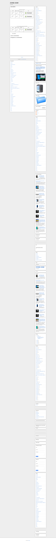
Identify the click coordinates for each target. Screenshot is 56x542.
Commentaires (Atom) (23, 59)
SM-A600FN (12, 101)
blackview (12, 69)
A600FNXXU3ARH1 (13, 64)
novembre (38, 336)
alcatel (11, 65)
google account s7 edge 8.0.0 (39, 34)
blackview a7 (12, 70)
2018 (37, 342)
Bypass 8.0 (12, 71)
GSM (37, 111)
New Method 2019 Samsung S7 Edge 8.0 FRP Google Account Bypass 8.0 (42, 206)
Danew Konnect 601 (13, 76)
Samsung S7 (12, 97)
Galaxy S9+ (37, 33)
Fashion (11, 78)
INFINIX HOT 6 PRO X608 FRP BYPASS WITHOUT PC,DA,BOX (42, 194)
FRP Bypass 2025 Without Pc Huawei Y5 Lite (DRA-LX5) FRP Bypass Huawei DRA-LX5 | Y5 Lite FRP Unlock (40, 68)
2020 (37, 341)
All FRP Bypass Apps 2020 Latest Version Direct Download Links (41, 176)
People (11, 91)
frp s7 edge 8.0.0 (12, 83)
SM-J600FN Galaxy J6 (38, 55)
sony (36, 166)
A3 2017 (37, 118)
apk (36, 14)
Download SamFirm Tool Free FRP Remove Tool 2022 (40, 181)
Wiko (11, 109)
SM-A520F (37, 49)
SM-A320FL (37, 157)
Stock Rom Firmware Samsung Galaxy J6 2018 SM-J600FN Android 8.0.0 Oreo (42, 228)
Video (11, 108)
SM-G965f (37, 258)
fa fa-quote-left (12, 77)
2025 (37, 335)
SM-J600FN (12, 104)
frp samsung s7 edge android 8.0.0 (14, 84)
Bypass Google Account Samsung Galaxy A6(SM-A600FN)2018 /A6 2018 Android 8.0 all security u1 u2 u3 (42, 221)
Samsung (12, 95)
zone (37, 114)
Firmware (37, 137)
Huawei (11, 89)
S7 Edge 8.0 (37, 152)
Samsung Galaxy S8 (13, 96)
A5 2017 (11, 63)
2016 (37, 343)
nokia (11, 90)
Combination (37, 256)
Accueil (22, 57)
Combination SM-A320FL (13, 75)
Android (37, 13)
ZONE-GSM (14, 3)
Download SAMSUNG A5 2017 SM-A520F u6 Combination (42, 211)
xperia (11, 110)
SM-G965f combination (38, 257)
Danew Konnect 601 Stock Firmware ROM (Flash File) (41, 200)
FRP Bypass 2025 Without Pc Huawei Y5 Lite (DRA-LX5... (40, 338)
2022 (37, 340)
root (36, 41)
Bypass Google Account (39, 19)
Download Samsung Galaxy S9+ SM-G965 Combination (41, 216)
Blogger (29, 540)
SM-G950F (12, 102)
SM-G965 (12, 103)
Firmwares (37, 28)
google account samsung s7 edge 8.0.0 (15, 88)
